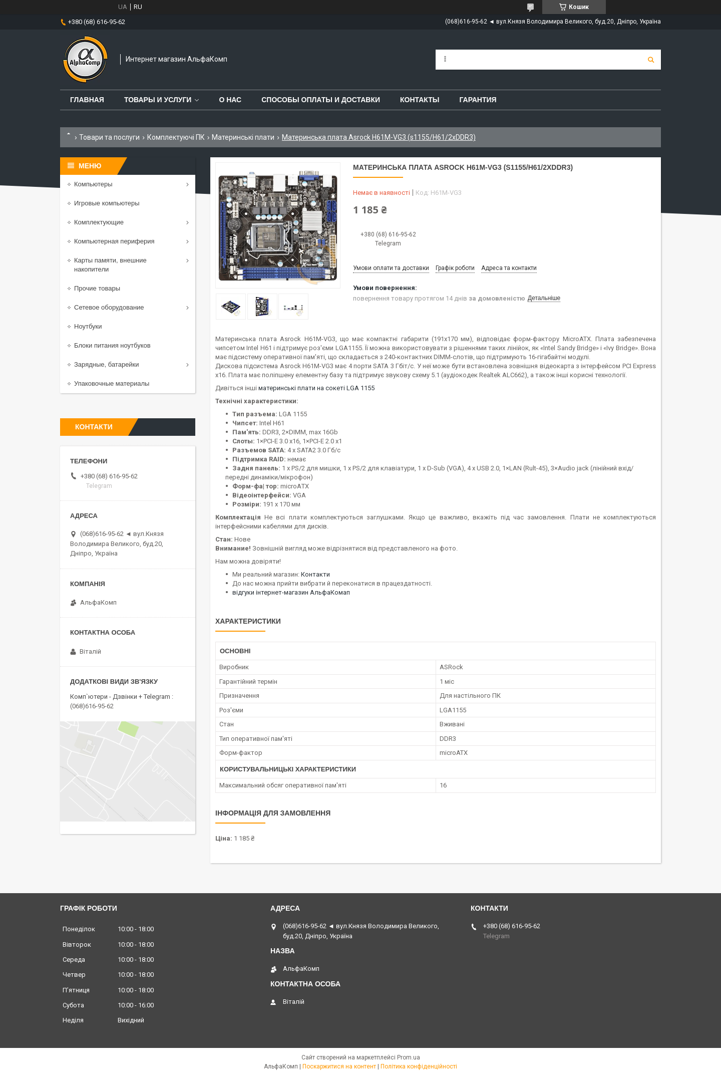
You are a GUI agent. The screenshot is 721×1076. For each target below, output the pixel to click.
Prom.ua (408, 1057)
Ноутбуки (88, 326)
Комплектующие (99, 222)
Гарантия (477, 100)
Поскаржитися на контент (339, 1066)
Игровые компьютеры (107, 203)
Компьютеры (93, 184)
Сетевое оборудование (109, 307)
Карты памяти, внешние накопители (110, 264)
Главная (87, 100)
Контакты (419, 100)
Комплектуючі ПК (176, 137)
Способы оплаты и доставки (320, 100)
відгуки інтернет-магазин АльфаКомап (291, 592)
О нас (230, 100)
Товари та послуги (109, 137)
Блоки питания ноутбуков (112, 345)
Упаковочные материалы (111, 383)
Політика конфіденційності (419, 1066)
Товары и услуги (158, 100)
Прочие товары (97, 288)
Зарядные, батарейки (106, 364)
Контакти (315, 574)
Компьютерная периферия (114, 241)
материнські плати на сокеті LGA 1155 (316, 388)
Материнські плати (243, 137)
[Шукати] (651, 60)
